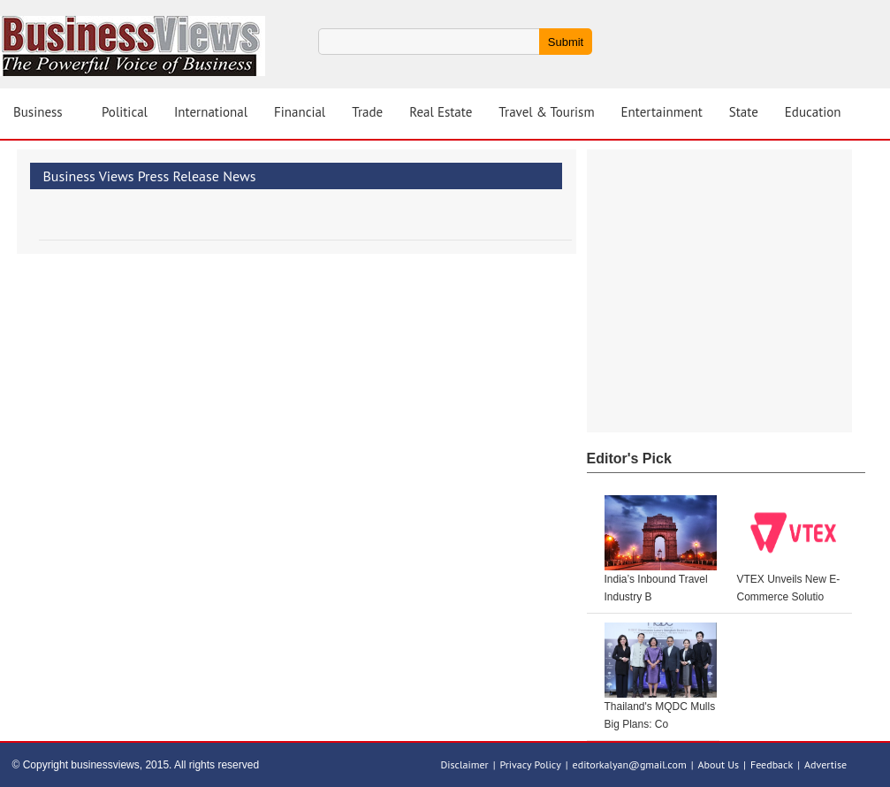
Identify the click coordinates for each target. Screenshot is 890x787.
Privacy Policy (529, 764)
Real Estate (440, 111)
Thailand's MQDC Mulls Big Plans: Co (660, 715)
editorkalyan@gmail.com (630, 764)
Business (38, 111)
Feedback (771, 764)
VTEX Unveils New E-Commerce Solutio (789, 588)
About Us (719, 764)
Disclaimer (465, 764)
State (743, 111)
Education (813, 111)
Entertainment (662, 111)
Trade (367, 111)
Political (125, 111)
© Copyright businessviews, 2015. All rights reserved (136, 765)
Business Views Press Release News (149, 176)
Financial (299, 111)
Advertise (825, 764)
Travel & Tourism (546, 111)
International (210, 111)
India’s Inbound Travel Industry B (656, 588)
